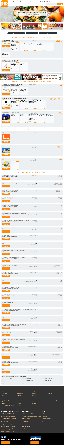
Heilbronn (3, 403)
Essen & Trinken (13, 1)
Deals (31, 1)
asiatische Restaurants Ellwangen (8, 426)
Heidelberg (19, 390)
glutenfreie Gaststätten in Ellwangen (8, 419)
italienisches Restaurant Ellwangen (8, 414)
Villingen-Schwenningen (53, 400)
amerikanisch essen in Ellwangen (8, 424)
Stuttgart (50, 393)
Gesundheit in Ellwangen (27, 414)
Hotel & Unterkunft (23, 1)
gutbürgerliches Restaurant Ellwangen (9, 413)
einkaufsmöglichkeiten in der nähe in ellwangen (31, 416)
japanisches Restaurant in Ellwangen (8, 418)
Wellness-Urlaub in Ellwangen (28, 413)
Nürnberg (34, 391)
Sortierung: (47, 33)
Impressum (44, 416)
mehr (61, 1)
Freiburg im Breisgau (5, 400)
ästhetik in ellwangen (26, 419)
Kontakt (43, 414)
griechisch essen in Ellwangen (7, 429)
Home (43, 413)
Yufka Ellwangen (4, 421)
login (43, 421)
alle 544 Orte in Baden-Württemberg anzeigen (10, 405)
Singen (49, 390)
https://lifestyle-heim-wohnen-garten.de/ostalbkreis (28, 425)
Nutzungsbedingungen (46, 418)
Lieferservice (36, 1)
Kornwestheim (20, 393)
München (34, 390)
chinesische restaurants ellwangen (8, 416)
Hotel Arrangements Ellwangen (7, 428)
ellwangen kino (25, 421)
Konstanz (19, 391)
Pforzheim (34, 393)
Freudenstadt (4, 393)
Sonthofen (50, 391)
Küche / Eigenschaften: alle (15, 33)
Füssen (2, 395)
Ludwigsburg (19, 395)
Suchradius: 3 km (31, 33)
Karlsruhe (19, 400)
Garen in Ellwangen (26, 418)
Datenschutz (44, 419)
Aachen (2, 390)
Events (41, 1)
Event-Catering (47, 1)
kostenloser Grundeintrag (34, 442)
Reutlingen (34, 395)
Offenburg (19, 403)
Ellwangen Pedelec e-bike (27, 428)
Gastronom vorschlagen (5, 442)
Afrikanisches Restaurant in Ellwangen (9, 431)
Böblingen (3, 391)
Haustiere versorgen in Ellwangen (28, 423)
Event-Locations (55, 1)
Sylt (49, 395)
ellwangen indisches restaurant (7, 423)
